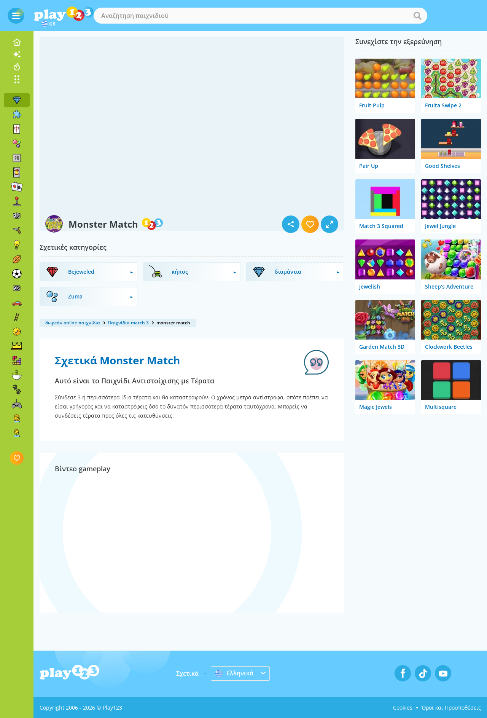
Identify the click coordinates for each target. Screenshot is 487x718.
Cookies (402, 707)
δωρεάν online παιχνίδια (72, 322)
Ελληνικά (234, 673)
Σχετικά (187, 673)
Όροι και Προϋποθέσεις (451, 707)
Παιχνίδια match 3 (128, 322)
